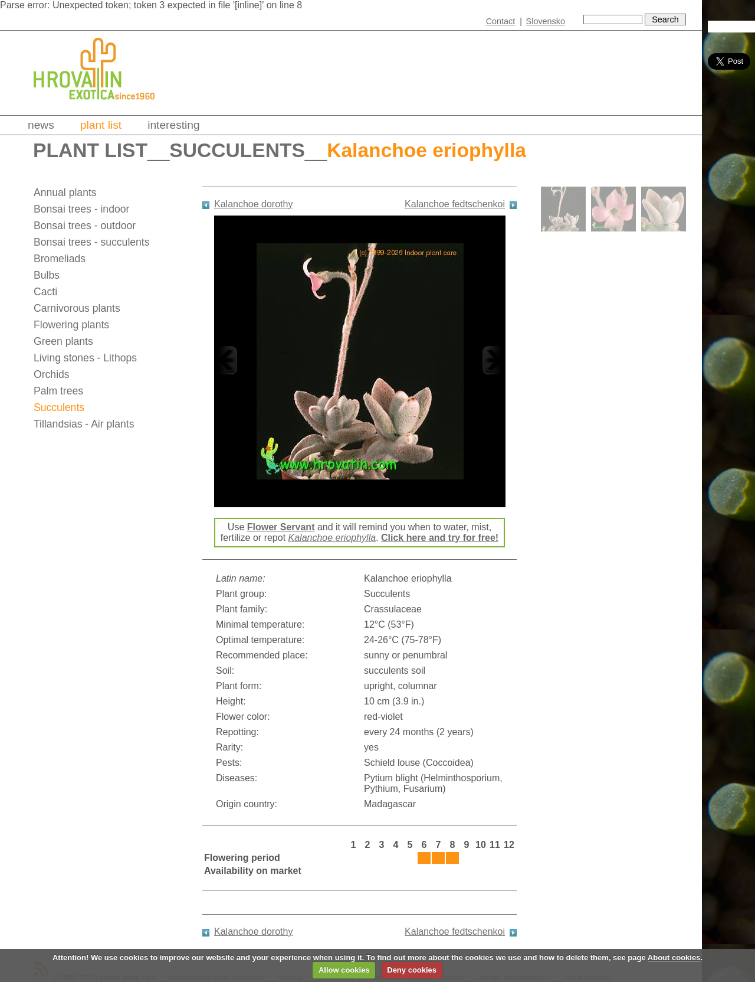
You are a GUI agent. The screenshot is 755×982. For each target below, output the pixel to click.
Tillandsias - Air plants (84, 424)
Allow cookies (344, 969)
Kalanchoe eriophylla (332, 538)
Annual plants (65, 192)
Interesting (173, 125)
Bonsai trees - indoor (81, 209)
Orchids (52, 374)
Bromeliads (60, 259)
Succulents (236, 150)
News (41, 125)
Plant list (101, 125)
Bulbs (47, 275)
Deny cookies (411, 969)
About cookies (674, 957)
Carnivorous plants (77, 308)
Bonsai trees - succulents (92, 242)
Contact (501, 21)
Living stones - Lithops (85, 358)
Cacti (45, 292)
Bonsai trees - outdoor (85, 225)
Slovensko (545, 21)
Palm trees (58, 391)
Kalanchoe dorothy (253, 204)
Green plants (63, 341)
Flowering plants (71, 325)
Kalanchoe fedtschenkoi (455, 204)
